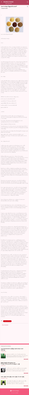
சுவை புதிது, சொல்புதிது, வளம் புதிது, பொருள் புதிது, (12, 376)
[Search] (27, 2)
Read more (26, 359)
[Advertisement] (14, 334)
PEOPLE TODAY (8, 2)
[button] (27, 7)
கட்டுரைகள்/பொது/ (7, 321)
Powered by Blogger (14, 390)
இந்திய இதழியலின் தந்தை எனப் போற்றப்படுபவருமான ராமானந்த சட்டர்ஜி (10, 363)
